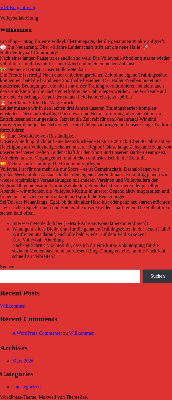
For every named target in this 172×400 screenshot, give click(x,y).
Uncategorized (26, 386)
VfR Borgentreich (17, 7)
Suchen (7, 266)
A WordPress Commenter (37, 333)
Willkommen (13, 306)
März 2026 (23, 360)
